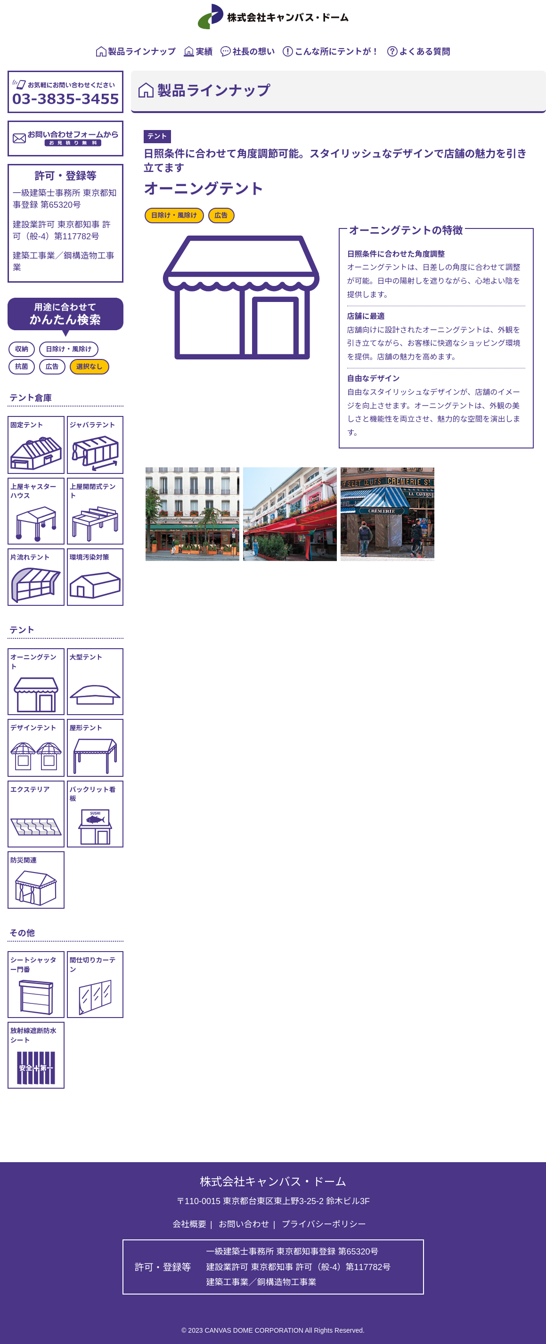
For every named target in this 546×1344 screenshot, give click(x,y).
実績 (198, 51)
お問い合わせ (244, 1224)
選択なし (89, 366)
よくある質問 (418, 51)
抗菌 (21, 366)
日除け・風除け (174, 215)
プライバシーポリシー (323, 1224)
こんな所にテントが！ (331, 51)
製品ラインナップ (136, 51)
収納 (21, 349)
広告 (221, 215)
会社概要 (189, 1224)
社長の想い (247, 51)
